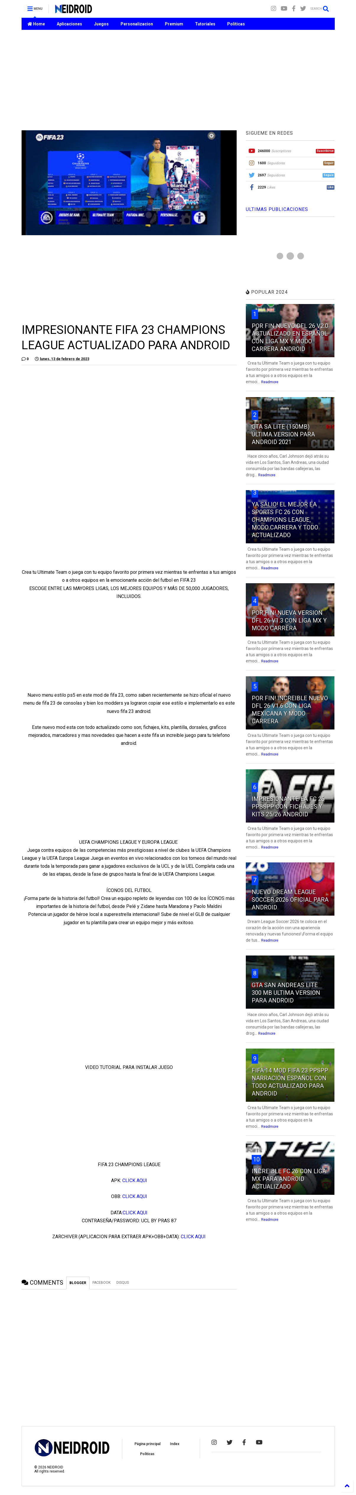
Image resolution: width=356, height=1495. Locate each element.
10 (256, 1159)
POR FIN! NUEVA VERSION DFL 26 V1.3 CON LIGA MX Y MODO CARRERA (289, 620)
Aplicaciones (69, 24)
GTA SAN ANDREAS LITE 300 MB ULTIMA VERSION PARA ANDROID (286, 993)
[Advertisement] (178, 80)
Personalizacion (137, 24)
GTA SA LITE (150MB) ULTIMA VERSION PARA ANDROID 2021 (283, 434)
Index (174, 1444)
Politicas (236, 24)
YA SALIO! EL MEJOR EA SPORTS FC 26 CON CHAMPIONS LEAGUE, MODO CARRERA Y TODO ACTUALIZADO (285, 520)
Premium (174, 24)
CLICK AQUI (134, 1180)
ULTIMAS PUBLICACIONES (277, 209)
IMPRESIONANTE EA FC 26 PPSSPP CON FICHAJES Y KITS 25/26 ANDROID (288, 806)
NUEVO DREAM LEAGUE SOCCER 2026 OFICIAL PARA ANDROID (290, 899)
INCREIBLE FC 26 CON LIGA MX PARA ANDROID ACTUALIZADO (289, 1179)
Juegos (101, 24)
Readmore (269, 382)
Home (36, 24)
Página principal (147, 1444)
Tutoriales (205, 24)
